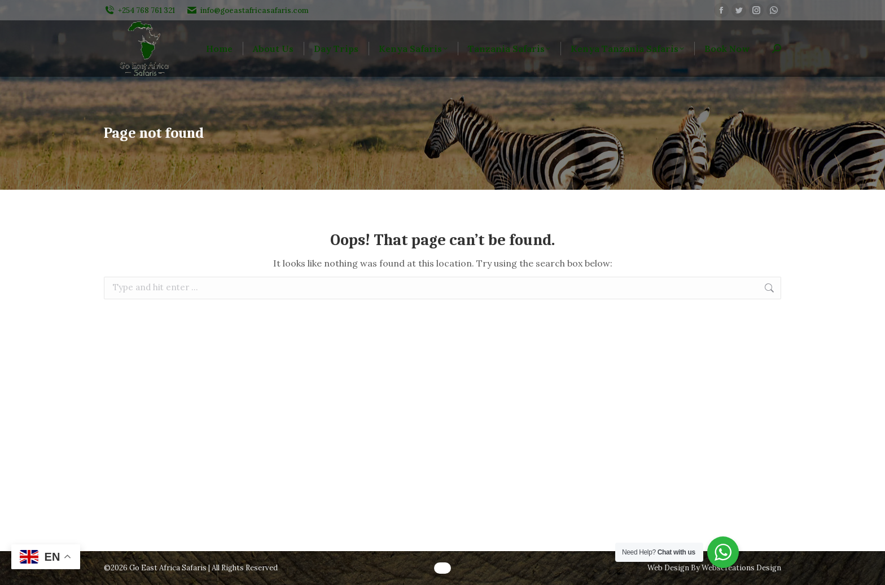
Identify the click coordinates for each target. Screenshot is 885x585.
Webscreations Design (741, 568)
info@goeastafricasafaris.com (247, 10)
